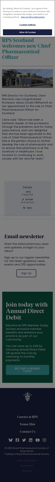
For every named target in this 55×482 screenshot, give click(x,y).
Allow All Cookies (27, 32)
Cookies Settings (27, 24)
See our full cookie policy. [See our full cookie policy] (33, 17)
